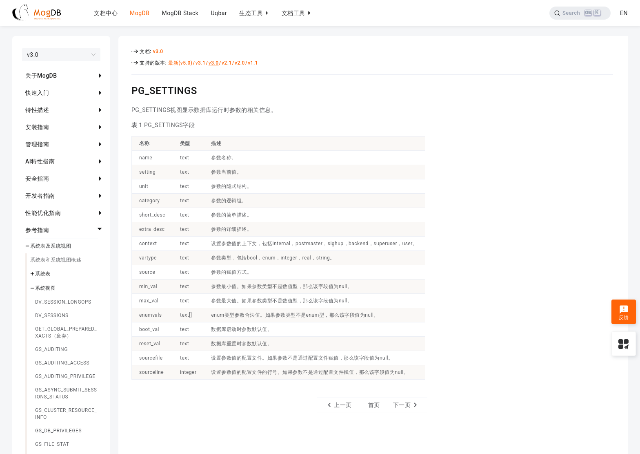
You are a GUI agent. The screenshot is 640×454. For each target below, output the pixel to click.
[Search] (580, 13)
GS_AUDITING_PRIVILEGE (65, 376)
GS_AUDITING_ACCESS (62, 363)
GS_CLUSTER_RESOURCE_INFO (66, 413)
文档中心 (106, 13)
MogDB (139, 13)
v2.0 (240, 63)
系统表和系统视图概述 (55, 260)
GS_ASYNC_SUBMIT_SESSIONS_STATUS (66, 393)
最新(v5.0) (180, 63)
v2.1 (227, 63)
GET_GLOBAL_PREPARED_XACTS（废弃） (66, 332)
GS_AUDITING (51, 349)
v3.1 (201, 63)
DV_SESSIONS (52, 315)
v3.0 (158, 51)
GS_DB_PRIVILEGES (58, 431)
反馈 (624, 312)
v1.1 (253, 63)
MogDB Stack (180, 13)
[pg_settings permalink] (125, 89)
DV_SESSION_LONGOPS (63, 302)
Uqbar (219, 13)
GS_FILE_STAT (52, 444)
